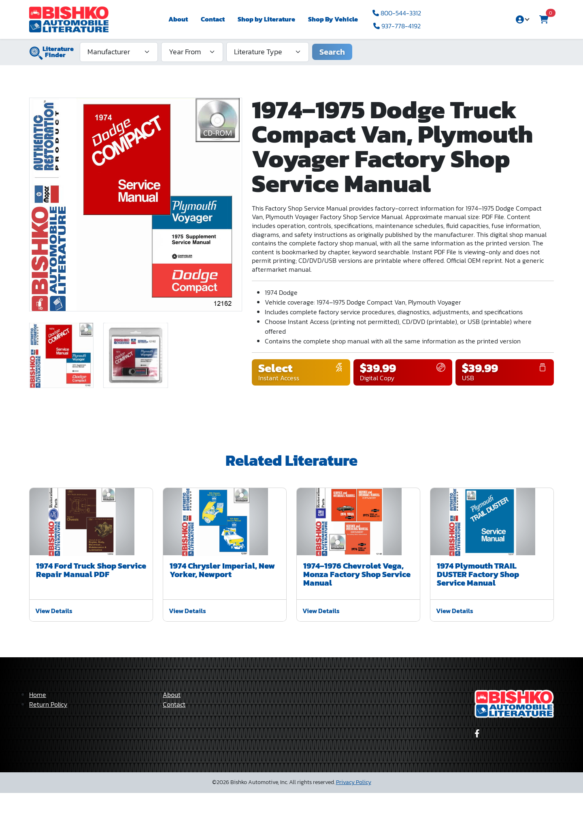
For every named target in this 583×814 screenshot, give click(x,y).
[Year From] (192, 52)
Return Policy (48, 725)
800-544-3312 (396, 13)
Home (37, 715)
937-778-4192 (397, 26)
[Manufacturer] (119, 52)
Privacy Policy (353, 803)
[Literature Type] (267, 52)
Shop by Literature (266, 19)
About (178, 19)
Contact (213, 19)
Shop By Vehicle (333, 19)
